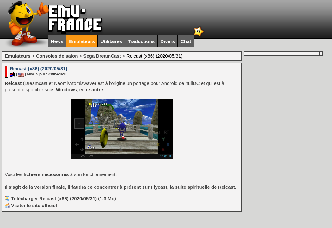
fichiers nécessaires (46, 174)
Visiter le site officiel (31, 205)
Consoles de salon (57, 56)
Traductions (141, 41)
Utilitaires (111, 41)
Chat (186, 41)
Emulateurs (82, 41)
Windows (66, 89)
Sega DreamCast (102, 56)
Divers (167, 41)
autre (97, 89)
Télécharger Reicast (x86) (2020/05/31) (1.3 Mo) (63, 198)
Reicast (13, 83)
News (57, 41)
